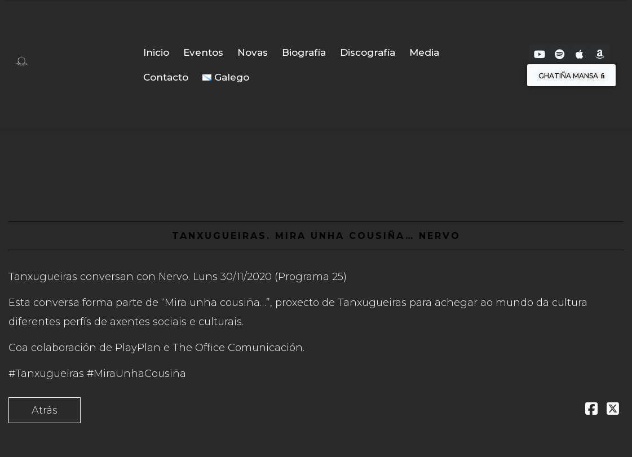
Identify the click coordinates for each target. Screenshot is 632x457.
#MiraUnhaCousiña (136, 373)
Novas (252, 52)
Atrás (45, 410)
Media (424, 52)
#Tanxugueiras (46, 373)
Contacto (165, 77)
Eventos (203, 52)
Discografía (367, 52)
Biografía (304, 52)
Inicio (156, 52)
